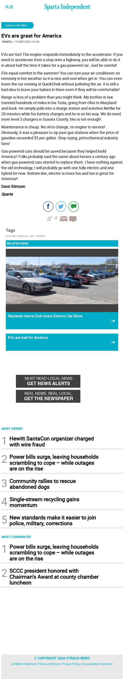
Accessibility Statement (97, 664)
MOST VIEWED (11, 428)
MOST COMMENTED (16, 537)
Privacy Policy (71, 664)
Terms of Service (49, 664)
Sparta (7, 41)
